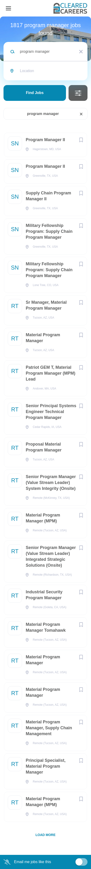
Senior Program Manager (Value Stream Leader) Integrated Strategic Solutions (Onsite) (51, 556)
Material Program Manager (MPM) (43, 518)
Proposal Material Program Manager (44, 447)
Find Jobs (35, 93)
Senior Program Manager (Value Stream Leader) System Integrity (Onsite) (51, 482)
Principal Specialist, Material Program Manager (46, 766)
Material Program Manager (43, 337)
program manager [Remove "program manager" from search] (43, 114)
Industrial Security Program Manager (44, 595)
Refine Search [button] (78, 93)
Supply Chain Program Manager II (48, 196)
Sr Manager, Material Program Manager (46, 305)
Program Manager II (45, 139)
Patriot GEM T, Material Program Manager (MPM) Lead (50, 373)
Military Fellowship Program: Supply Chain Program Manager (49, 231)
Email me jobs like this (32, 862)
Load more (46, 835)
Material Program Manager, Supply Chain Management (49, 728)
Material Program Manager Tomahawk (46, 627)
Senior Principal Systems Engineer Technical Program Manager (51, 411)
